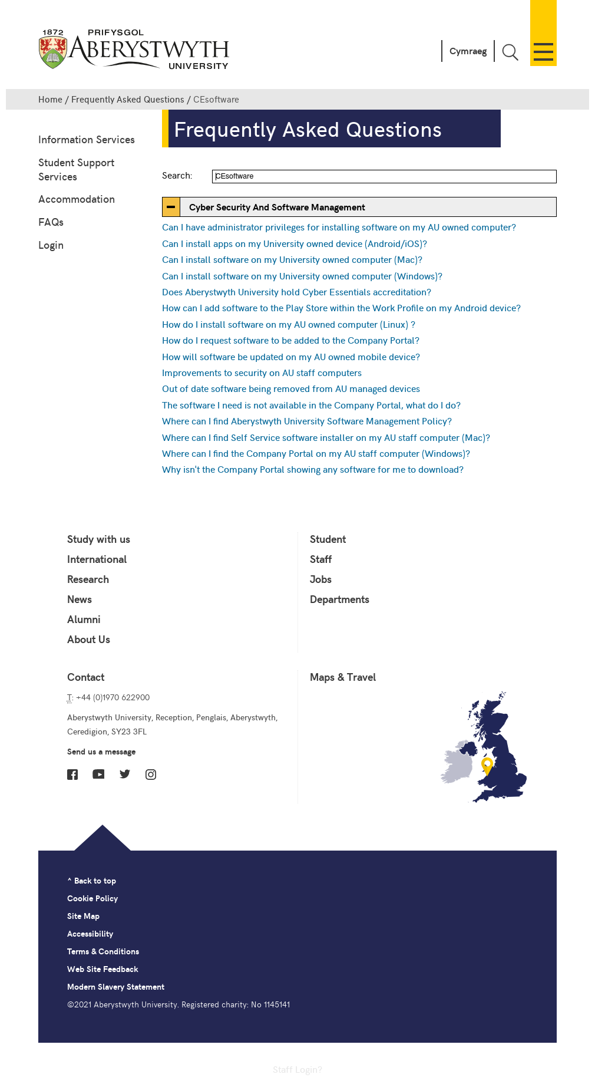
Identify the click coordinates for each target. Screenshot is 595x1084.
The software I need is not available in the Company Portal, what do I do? (311, 404)
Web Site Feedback (102, 968)
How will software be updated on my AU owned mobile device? (291, 356)
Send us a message (101, 751)
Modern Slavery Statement (115, 986)
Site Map (83, 915)
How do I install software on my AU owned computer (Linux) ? (288, 323)
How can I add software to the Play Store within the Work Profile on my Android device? (341, 307)
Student (328, 538)
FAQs (51, 221)
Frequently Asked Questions (127, 99)
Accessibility (90, 933)
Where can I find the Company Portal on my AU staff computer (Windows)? (316, 452)
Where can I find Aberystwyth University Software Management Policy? (307, 420)
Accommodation (76, 198)
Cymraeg (468, 50)
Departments (339, 598)
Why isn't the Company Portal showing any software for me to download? (313, 468)
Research (88, 578)
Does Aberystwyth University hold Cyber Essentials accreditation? (296, 291)
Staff (321, 558)
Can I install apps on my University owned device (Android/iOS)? (294, 242)
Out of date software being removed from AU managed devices (291, 387)
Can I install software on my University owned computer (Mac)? (292, 258)
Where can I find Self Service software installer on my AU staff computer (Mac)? (326, 436)
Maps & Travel (343, 676)
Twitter (125, 774)
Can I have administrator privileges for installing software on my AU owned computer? (339, 226)
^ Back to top (91, 880)
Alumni (84, 618)
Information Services (86, 138)
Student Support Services (76, 168)
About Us (88, 638)
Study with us (98, 538)
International (97, 558)
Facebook (72, 774)
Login (51, 244)
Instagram (151, 774)
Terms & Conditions (103, 951)
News (79, 598)
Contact (85, 676)
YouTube (98, 774)
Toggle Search (510, 52)
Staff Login (295, 1068)
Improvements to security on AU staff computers (262, 371)
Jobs (321, 578)
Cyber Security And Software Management (277, 206)
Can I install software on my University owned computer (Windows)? (302, 275)
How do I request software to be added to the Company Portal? (290, 339)
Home (50, 99)
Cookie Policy (92, 898)
